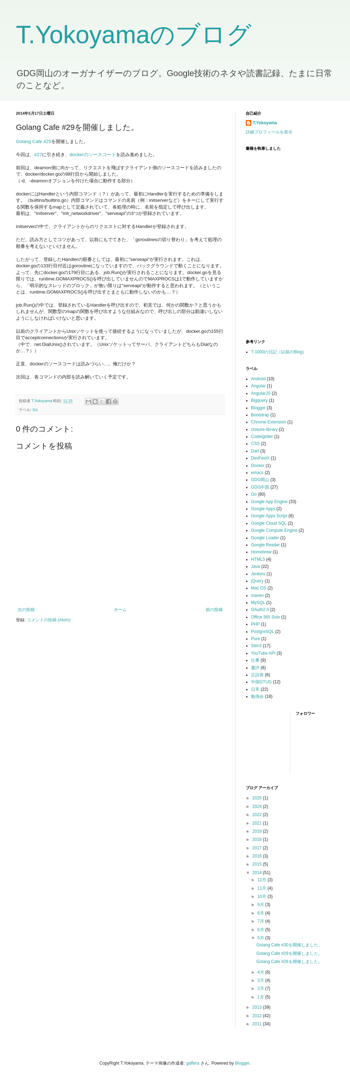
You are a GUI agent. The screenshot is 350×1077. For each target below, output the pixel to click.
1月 (261, 997)
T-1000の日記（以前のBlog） (279, 351)
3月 (261, 980)
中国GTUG (261, 681)
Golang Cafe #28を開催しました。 (289, 961)
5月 (261, 937)
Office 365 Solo (265, 617)
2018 (257, 839)
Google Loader (265, 537)
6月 (261, 929)
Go (35, 410)
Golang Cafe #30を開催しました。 (289, 944)
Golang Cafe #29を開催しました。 (289, 953)
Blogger (258, 407)
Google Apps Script (269, 515)
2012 (257, 1015)
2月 (261, 988)
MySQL (258, 602)
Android (258, 378)
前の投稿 (214, 609)
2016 (257, 856)
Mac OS (258, 588)
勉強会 (257, 696)
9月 (261, 904)
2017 (257, 847)
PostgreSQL (262, 631)
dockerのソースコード (93, 154)
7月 (261, 921)
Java (255, 566)
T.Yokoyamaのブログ (134, 35)
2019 (257, 831)
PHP (255, 624)
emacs (257, 472)
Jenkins (258, 573)
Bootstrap (260, 414)
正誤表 (257, 674)
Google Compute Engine (274, 530)
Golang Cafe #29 (33, 141)
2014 (257, 872)
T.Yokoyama (265, 122)
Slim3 (256, 645)
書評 (255, 667)
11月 (262, 888)
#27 (38, 154)
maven (257, 595)
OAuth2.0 (260, 609)
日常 (255, 689)
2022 (257, 814)
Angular (258, 385)
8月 (261, 913)
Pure (255, 638)
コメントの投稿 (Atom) (48, 619)
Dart (255, 451)
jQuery (257, 581)
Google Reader (265, 544)
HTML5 (258, 559)
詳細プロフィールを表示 (269, 132)
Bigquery (259, 400)
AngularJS (260, 393)
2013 (257, 1007)
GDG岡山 (260, 479)
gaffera (192, 1063)
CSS (255, 443)
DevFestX (260, 458)
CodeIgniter (262, 436)
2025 (257, 798)
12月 (262, 879)
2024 (257, 806)
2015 (257, 864)
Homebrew (261, 551)
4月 (261, 972)
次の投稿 (26, 609)
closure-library (264, 429)
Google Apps (263, 508)
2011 (257, 1023)
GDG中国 (260, 487)
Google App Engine (269, 501)
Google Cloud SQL (269, 523)
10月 (262, 896)
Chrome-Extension (268, 422)
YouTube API (263, 653)
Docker (257, 465)
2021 (257, 823)
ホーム (120, 609)
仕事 (255, 660)
